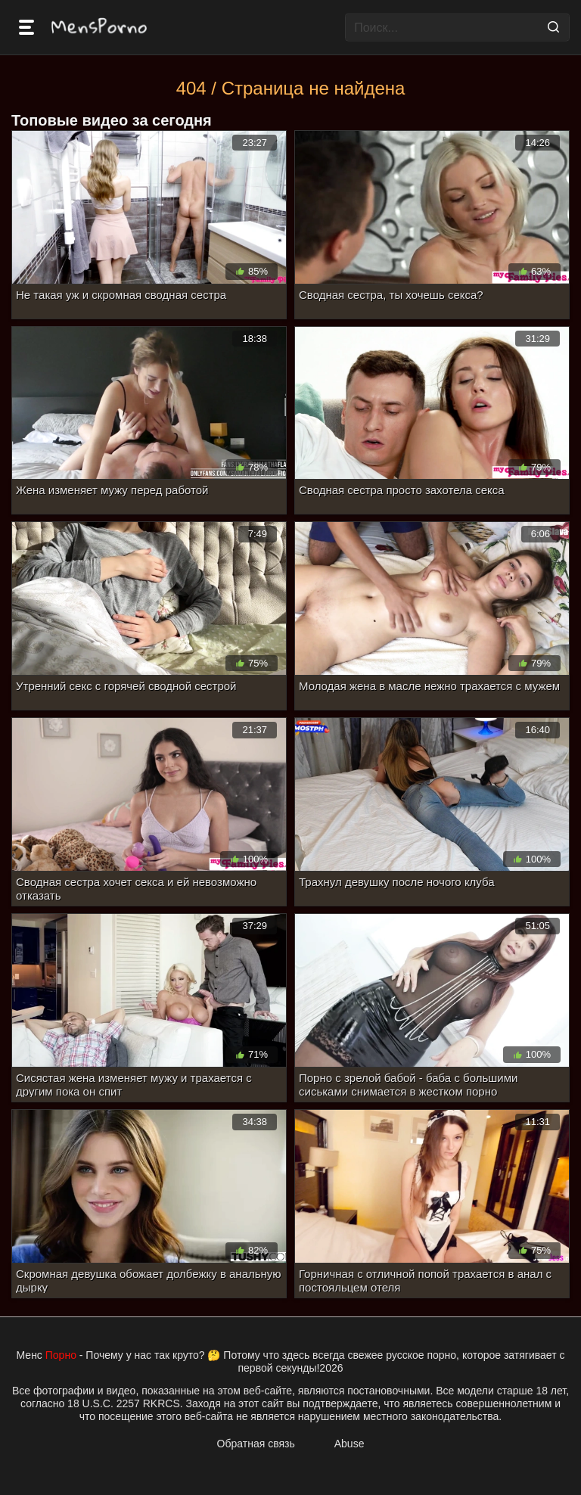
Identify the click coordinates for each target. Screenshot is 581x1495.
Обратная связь (256, 1444)
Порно (60, 1355)
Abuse (349, 1444)
